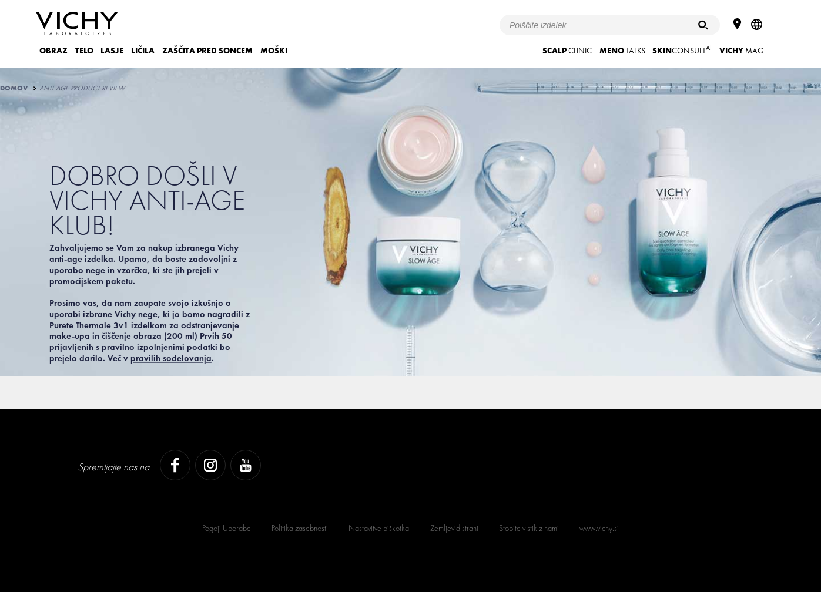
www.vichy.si (599, 528)
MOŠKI (273, 50)
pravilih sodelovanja (171, 358)
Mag (741, 50)
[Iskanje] (703, 25)
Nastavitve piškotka (378, 528)
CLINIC (567, 50)
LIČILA (143, 50)
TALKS (622, 50)
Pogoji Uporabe (226, 528)
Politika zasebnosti (300, 528)
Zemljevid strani (454, 528)
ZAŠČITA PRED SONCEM (207, 50)
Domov (14, 88)
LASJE (111, 50)
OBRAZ (53, 50)
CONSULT (682, 49)
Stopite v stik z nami (529, 528)
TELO (84, 50)
